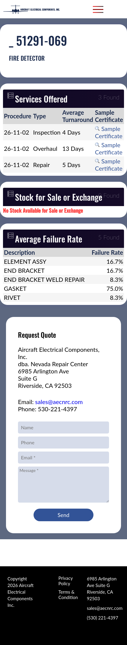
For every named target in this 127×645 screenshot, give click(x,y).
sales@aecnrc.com (59, 401)
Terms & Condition (68, 594)
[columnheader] (17, 116)
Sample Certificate (109, 132)
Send (63, 515)
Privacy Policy (65, 580)
